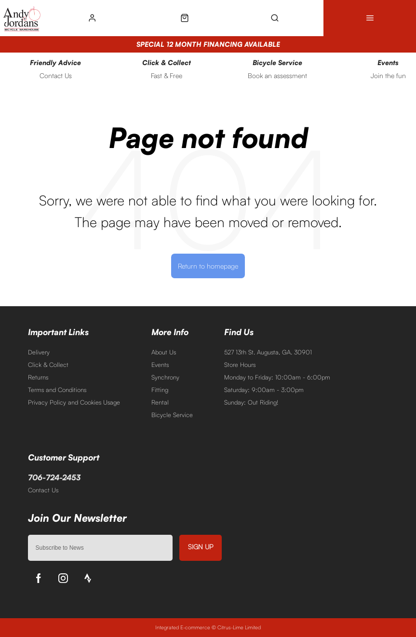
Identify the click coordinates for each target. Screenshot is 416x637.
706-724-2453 (54, 477)
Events (160, 364)
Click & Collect (48, 364)
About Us (163, 352)
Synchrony (165, 377)
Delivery (39, 352)
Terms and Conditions (57, 389)
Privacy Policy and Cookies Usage (74, 402)
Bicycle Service (172, 415)
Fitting (159, 389)
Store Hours (239, 364)
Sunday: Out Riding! (251, 402)
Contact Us (43, 490)
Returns (38, 377)
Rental (160, 402)
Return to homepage (208, 265)
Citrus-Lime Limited (239, 627)
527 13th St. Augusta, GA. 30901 (268, 352)
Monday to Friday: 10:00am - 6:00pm (277, 377)
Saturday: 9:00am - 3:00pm (264, 389)
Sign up (200, 546)
